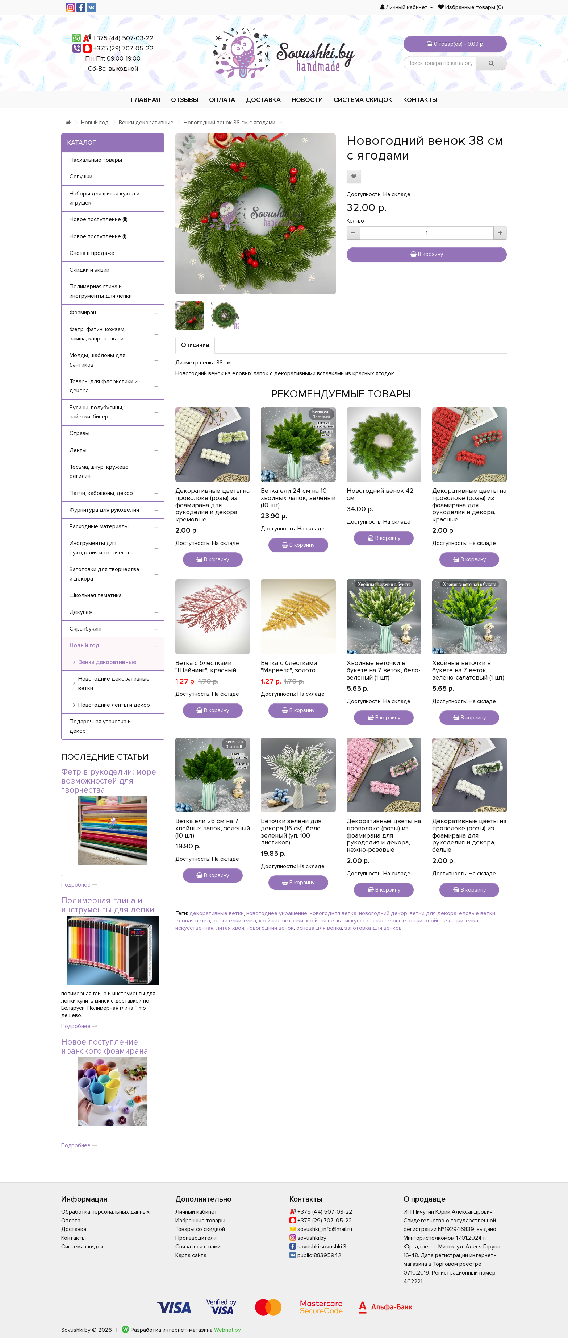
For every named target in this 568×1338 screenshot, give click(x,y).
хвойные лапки (444, 920)
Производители (196, 1238)
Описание (195, 345)
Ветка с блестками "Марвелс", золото (289, 666)
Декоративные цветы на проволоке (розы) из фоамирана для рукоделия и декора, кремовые (212, 505)
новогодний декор (383, 913)
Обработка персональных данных (105, 1211)
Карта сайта (190, 1255)
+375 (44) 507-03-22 (123, 38)
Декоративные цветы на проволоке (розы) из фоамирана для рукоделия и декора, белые (469, 835)
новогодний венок (270, 928)
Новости (307, 100)
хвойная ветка (324, 920)
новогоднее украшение (276, 913)
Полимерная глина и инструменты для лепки (107, 905)
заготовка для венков (373, 928)
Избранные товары (200, 1220)
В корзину (426, 254)
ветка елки (227, 920)
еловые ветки (477, 913)
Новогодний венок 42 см (380, 494)
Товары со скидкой (200, 1229)
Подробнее (79, 884)
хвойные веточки (281, 920)
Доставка (263, 100)
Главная (145, 100)
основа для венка (319, 928)
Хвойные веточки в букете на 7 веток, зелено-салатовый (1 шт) (468, 670)
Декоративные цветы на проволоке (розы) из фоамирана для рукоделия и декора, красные (469, 505)
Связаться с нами (198, 1246)
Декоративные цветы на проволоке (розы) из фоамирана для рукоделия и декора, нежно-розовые (384, 835)
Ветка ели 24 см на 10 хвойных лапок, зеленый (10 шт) (298, 498)
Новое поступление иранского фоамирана (104, 1046)
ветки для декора (433, 913)
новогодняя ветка (333, 913)
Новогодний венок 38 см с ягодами (229, 122)
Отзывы (184, 100)
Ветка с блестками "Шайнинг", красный (205, 666)
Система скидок (363, 100)
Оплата (222, 100)
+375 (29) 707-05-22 (123, 48)
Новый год (95, 122)
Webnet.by (227, 1330)
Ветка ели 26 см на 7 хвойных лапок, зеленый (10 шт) (212, 828)
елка (250, 920)
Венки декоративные (146, 122)
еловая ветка (192, 920)
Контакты (420, 100)
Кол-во (355, 221)
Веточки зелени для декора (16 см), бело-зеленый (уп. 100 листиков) (292, 831)
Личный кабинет (196, 1211)
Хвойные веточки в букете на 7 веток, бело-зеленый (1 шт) (384, 670)
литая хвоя (230, 928)
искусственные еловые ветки (383, 920)
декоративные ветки (216, 913)
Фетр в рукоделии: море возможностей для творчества (108, 781)
